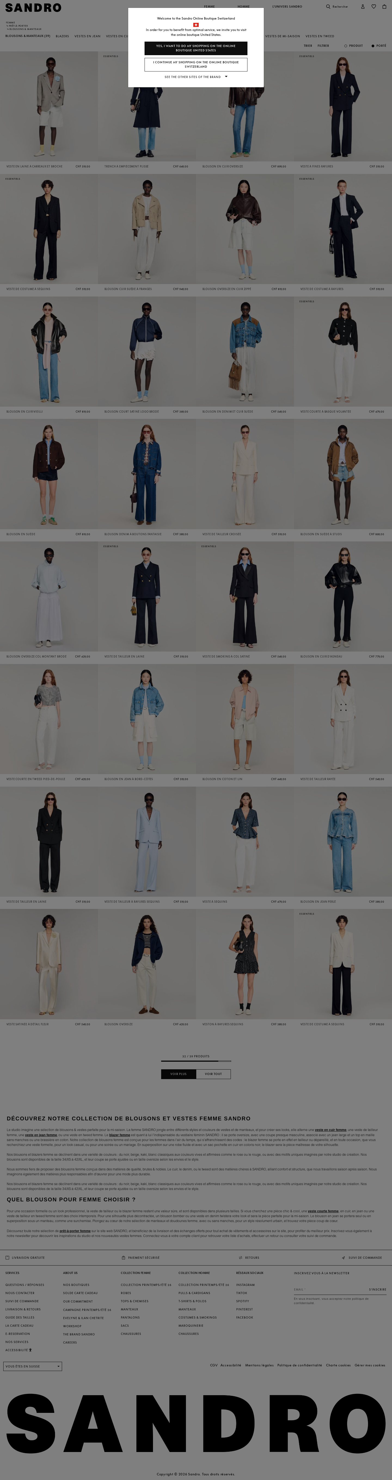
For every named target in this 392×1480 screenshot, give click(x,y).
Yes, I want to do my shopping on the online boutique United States (196, 48)
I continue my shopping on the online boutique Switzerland (196, 64)
